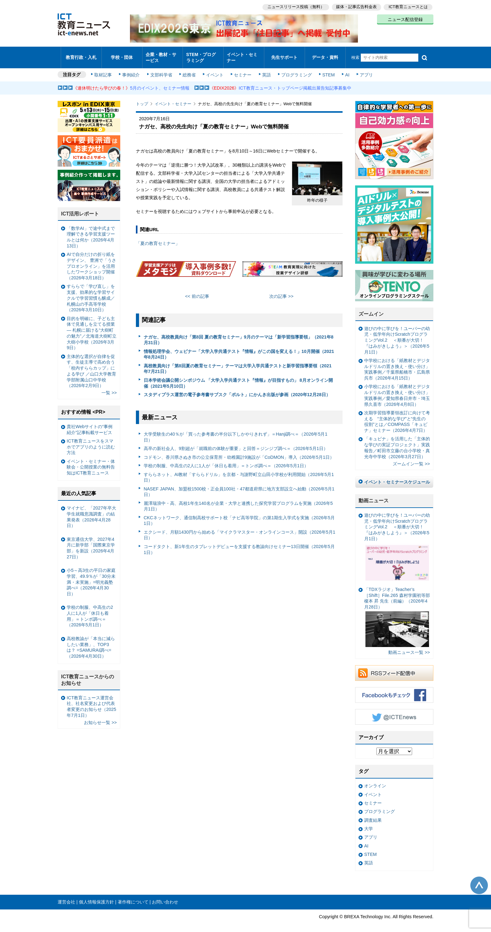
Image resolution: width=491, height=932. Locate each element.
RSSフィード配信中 (394, 668)
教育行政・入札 (81, 54)
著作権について (133, 896)
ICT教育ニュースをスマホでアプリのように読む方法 (91, 441)
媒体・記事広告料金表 (355, 6)
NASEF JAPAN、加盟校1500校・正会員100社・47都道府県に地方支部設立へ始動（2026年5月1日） (239, 486)
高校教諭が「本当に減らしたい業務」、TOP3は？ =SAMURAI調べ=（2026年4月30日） (91, 642)
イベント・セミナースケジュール (397, 476)
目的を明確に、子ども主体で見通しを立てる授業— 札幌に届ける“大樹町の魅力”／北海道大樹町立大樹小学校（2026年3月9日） (91, 328)
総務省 (189, 69)
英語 (265, 69)
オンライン (375, 780)
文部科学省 (162, 69)
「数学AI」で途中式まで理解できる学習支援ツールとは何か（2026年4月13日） (91, 231)
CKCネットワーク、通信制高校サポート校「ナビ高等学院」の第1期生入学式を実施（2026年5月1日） (239, 515)
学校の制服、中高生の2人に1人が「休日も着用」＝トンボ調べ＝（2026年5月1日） (226, 460)
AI (344, 69)
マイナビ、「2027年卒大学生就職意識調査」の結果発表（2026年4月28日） (91, 511)
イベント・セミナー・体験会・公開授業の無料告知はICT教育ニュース (91, 461)
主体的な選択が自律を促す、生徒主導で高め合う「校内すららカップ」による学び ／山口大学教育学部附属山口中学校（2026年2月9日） (91, 365)
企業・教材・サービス (161, 54)
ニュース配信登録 (405, 18)
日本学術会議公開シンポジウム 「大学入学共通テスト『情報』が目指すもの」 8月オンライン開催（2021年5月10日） (238, 377)
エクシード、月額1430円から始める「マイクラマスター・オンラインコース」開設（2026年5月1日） (239, 529)
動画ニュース (374, 495)
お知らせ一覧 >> (100, 717)
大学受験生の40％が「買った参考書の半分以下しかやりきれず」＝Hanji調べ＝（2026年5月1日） (236, 431)
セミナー (242, 69)
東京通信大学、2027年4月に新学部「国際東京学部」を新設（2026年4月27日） (91, 542)
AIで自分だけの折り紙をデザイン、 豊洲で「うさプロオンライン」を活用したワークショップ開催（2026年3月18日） (91, 260)
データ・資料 (325, 54)
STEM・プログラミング (203, 54)
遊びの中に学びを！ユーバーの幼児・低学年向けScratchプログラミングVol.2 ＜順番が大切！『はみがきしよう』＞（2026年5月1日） (397, 335)
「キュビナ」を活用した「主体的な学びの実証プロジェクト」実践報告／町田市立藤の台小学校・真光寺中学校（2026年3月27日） (397, 442)
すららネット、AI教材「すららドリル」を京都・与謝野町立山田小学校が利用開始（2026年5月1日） (239, 471)
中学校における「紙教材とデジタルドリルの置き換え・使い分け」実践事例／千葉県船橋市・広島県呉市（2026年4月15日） (397, 364)
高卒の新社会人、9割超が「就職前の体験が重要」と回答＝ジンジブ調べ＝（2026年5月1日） (236, 443)
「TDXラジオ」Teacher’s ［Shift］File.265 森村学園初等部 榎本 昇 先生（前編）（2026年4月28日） (397, 612)
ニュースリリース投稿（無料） (294, 6)
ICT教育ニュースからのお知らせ (87, 675)
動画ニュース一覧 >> (409, 647)
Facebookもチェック (394, 689)
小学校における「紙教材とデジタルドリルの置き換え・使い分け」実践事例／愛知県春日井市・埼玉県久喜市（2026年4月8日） (397, 390)
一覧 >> (109, 387)
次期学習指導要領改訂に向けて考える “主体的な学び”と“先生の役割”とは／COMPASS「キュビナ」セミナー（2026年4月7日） (397, 416)
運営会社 (66, 896)
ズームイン (371, 308)
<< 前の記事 (197, 290)
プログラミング (294, 69)
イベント (214, 69)
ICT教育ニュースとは (408, 6)
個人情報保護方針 (96, 896)
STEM (326, 69)
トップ (142, 98)
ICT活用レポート (80, 208)
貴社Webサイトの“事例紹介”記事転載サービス (89, 424)
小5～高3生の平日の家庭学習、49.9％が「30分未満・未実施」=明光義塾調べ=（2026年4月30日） (91, 576)
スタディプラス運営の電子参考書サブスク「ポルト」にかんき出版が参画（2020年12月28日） (237, 389)
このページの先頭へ (479, 880)
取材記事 (104, 69)
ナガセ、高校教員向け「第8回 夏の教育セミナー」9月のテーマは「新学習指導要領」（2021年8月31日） (238, 334)
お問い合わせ (165, 896)
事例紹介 (132, 69)
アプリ (363, 69)
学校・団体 (122, 54)
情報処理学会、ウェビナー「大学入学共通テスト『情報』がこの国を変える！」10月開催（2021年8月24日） (239, 349)
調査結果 (373, 814)
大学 (368, 823)
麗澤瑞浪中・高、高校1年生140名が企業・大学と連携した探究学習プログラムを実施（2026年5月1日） (238, 500)
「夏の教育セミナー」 (158, 238)
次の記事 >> (281, 290)
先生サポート (284, 54)
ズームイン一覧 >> (411, 458)
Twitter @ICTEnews (394, 711)
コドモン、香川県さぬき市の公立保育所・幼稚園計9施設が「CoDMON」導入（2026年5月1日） (239, 451)
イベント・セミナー (242, 54)
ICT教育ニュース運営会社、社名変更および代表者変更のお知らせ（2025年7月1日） (91, 701)
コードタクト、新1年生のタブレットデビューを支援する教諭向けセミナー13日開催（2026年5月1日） (239, 544)
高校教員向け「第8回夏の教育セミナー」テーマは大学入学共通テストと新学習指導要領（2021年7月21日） (238, 363)
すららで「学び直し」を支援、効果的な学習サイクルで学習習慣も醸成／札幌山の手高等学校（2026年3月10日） (91, 292)
